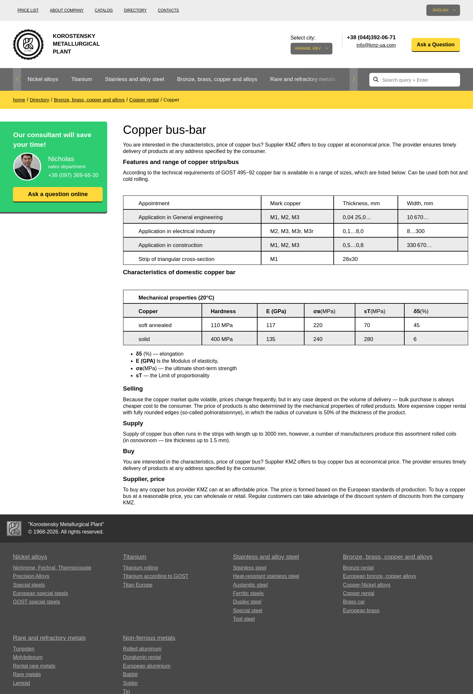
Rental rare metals (34, 666)
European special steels (40, 593)
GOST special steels (36, 602)
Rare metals (27, 674)
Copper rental (358, 593)
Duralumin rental (142, 657)
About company (67, 10)
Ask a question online (58, 194)
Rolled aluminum (142, 649)
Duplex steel (247, 602)
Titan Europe (137, 585)
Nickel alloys (43, 79)
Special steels (29, 585)
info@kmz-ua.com (376, 45)
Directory (135, 10)
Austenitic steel (250, 585)
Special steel (247, 610)
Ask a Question (436, 44)
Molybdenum (28, 657)
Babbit (130, 674)
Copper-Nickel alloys (366, 585)
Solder (130, 683)
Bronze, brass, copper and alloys (217, 79)
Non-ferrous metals (149, 637)
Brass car (354, 602)
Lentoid (21, 683)
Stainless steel (249, 567)
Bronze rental (358, 567)
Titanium (81, 79)
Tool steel (244, 619)
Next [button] (354, 79)
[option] (42, 79)
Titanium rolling (140, 567)
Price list (28, 10)
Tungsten (23, 649)
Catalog (104, 10)
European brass (361, 610)
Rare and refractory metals (302, 79)
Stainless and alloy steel (134, 79)
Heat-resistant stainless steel (266, 576)
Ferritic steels (248, 593)
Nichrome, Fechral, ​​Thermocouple (52, 567)
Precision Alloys (31, 576)
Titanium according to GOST (155, 576)
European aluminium (146, 666)
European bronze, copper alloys (379, 576)
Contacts (168, 10)
